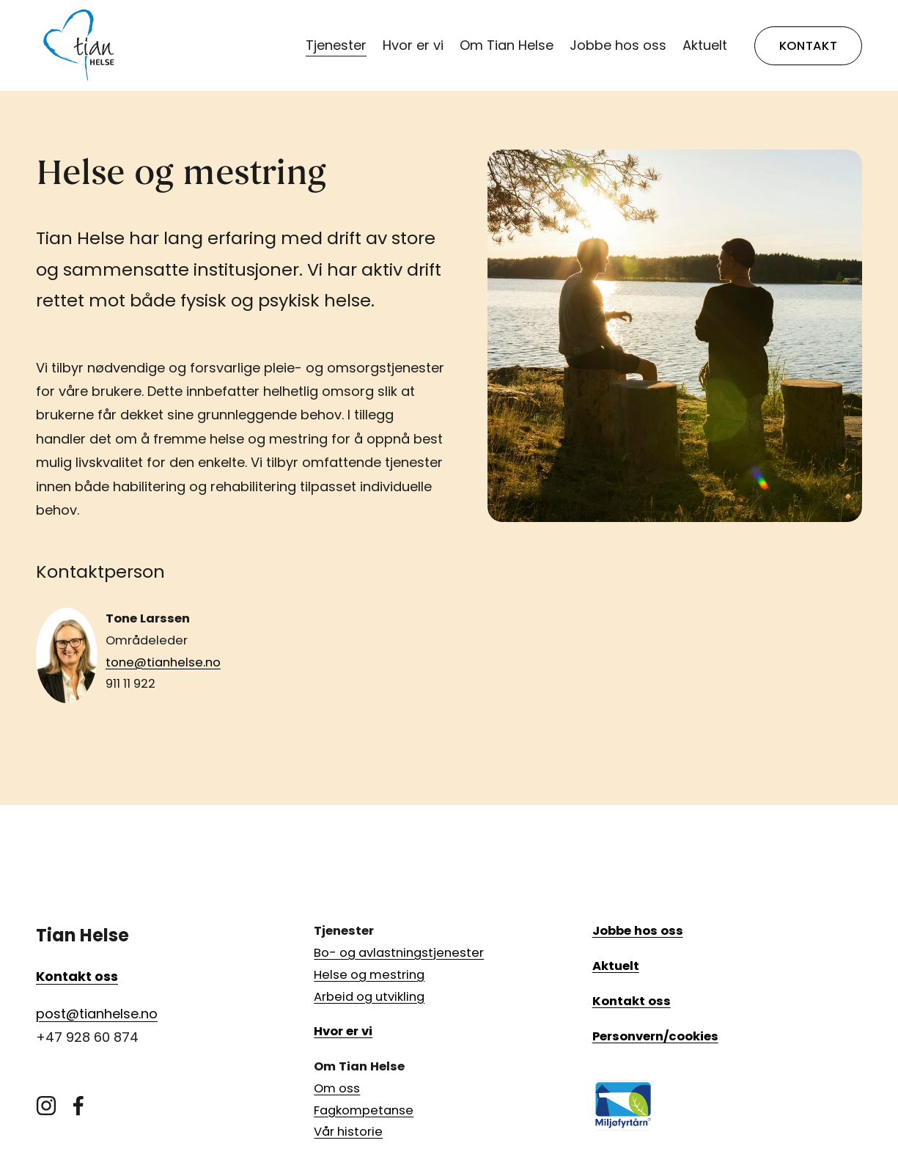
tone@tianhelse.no (163, 662)
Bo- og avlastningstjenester (399, 952)
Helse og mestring (369, 974)
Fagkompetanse (363, 1110)
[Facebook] (78, 1105)
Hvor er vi (413, 45)
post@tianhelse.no (97, 1013)
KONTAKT (808, 45)
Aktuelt (704, 45)
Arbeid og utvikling (369, 996)
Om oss (337, 1088)
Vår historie (348, 1131)
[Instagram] (46, 1105)
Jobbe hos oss (618, 45)
